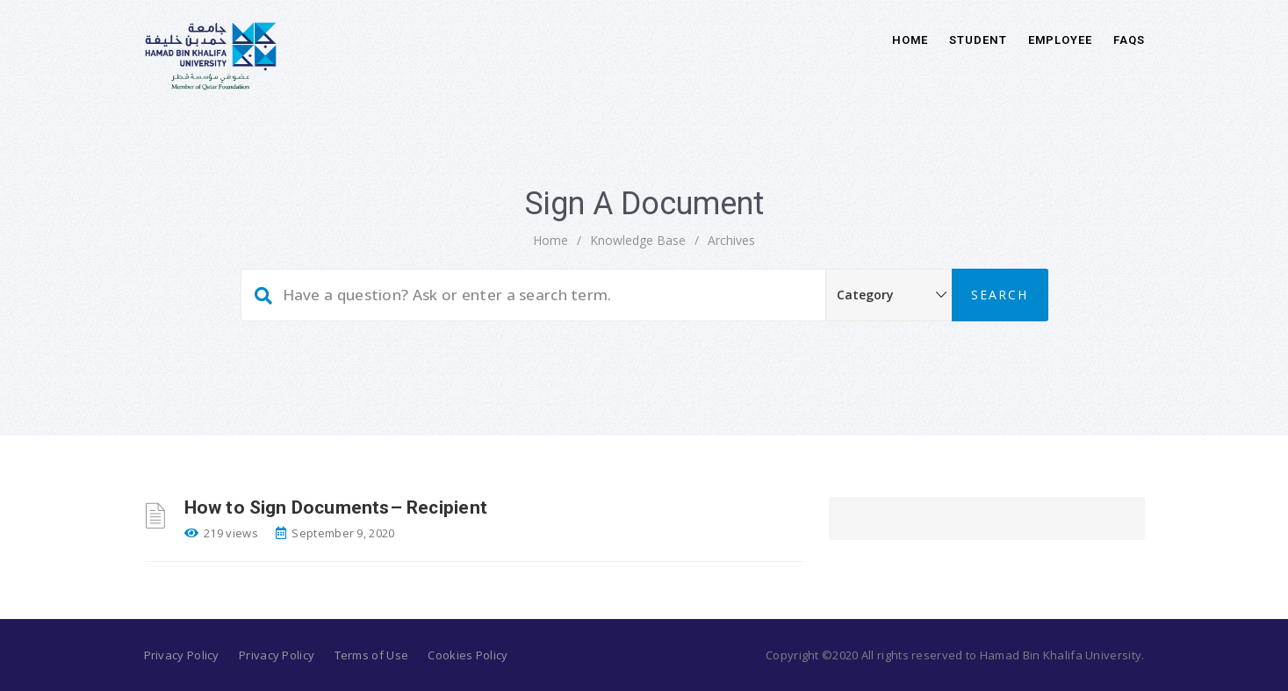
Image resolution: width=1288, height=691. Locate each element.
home (550, 240)
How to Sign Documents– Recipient (335, 507)
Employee (1060, 40)
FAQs (1129, 40)
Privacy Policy (181, 655)
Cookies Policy (467, 655)
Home (910, 40)
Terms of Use (372, 655)
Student (977, 40)
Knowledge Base (638, 240)
